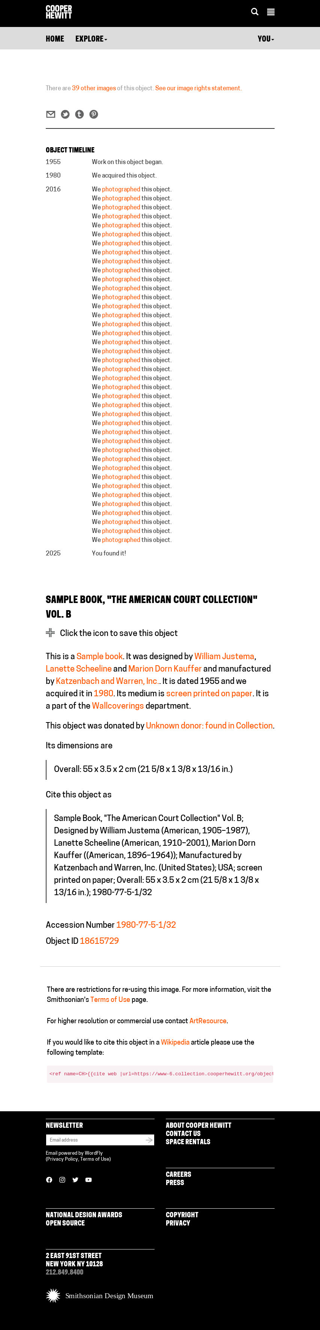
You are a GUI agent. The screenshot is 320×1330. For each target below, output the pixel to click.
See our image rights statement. (198, 89)
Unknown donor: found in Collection (209, 726)
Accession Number (80, 925)
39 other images (94, 89)
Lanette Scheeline (79, 669)
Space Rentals (188, 1142)
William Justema (224, 657)
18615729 (99, 941)
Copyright (182, 1215)
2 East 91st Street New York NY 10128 (74, 1260)
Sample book (100, 657)
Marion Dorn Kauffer (165, 669)
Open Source (65, 1223)
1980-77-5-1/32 (146, 925)
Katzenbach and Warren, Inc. (107, 682)
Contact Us (183, 1134)
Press (175, 1183)
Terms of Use (110, 1000)
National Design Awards (84, 1215)
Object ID (62, 941)
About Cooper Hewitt (198, 1126)
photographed (121, 190)
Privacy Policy (62, 1159)
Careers (178, 1175)
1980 (103, 694)
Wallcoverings (118, 706)
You (266, 39)
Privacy (178, 1223)
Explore (91, 39)
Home (55, 39)
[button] (271, 13)
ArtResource (208, 1021)
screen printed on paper (209, 694)
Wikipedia (175, 1042)
